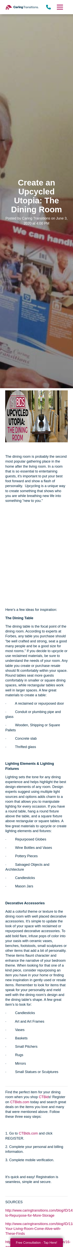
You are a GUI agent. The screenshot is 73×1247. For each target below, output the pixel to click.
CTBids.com (19, 1102)
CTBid (43, 1097)
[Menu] (59, 7)
